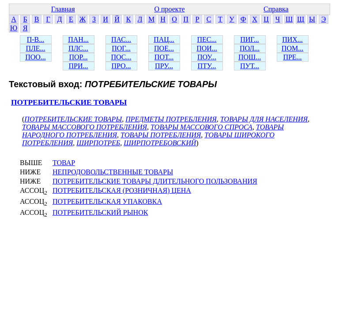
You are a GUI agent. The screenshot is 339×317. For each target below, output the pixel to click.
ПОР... (78, 57)
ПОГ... (121, 48)
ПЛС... (78, 48)
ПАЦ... (164, 39)
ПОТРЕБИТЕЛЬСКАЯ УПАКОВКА (107, 201)
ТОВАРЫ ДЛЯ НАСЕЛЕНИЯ (264, 119)
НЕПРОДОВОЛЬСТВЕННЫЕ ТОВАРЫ (113, 172)
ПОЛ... (250, 48)
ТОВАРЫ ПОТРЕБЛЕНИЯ (161, 135)
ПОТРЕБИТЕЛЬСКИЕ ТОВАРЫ (69, 102)
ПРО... (121, 66)
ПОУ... (206, 57)
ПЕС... (207, 39)
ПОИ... (206, 48)
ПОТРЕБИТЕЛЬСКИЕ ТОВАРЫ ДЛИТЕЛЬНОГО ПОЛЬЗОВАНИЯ (155, 181)
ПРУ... (164, 66)
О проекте (169, 9)
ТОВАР (64, 162)
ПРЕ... (292, 57)
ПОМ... (292, 48)
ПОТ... (163, 57)
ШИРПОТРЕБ (98, 143)
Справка (276, 9)
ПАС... (121, 39)
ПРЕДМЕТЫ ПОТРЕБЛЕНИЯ (170, 119)
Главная (63, 9)
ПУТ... (249, 66)
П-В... (36, 39)
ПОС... (121, 57)
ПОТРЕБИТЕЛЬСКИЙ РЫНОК (100, 212)
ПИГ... (249, 39)
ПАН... (78, 39)
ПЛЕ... (35, 48)
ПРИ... (78, 66)
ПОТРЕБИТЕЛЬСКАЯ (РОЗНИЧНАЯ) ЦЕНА (122, 190)
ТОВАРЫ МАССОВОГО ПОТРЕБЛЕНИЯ (84, 127)
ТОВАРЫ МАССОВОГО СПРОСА (201, 127)
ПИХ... (292, 39)
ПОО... (35, 57)
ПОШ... (249, 57)
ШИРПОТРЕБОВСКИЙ (160, 143)
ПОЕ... (164, 48)
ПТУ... (206, 66)
